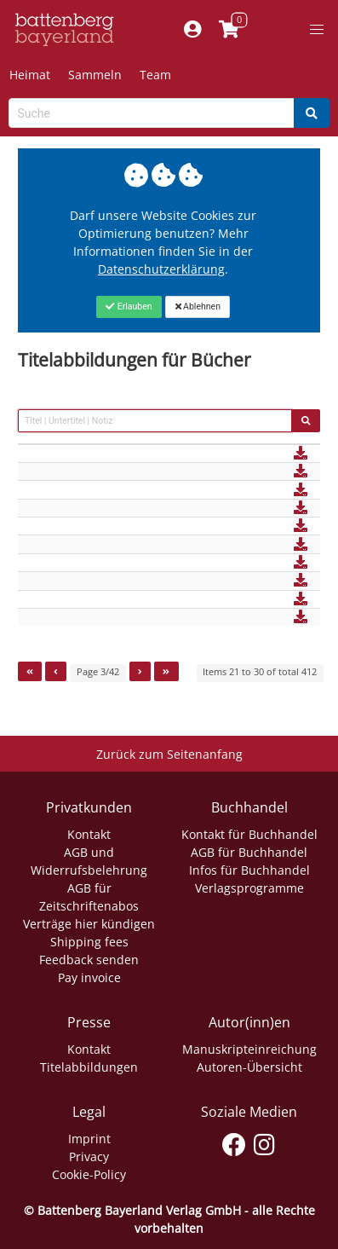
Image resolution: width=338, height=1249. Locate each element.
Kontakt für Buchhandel (249, 834)
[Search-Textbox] (152, 113)
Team (155, 74)
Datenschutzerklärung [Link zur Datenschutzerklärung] (161, 269)
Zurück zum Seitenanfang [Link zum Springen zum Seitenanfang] (169, 754)
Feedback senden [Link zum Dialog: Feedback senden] (89, 959)
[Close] (129, 307)
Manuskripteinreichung (249, 1049)
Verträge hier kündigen (89, 924)
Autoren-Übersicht (249, 1067)
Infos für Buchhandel (249, 870)
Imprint (89, 1138)
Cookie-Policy (89, 1174)
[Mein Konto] (192, 30)
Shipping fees (89, 942)
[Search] (311, 113)
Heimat (29, 74)
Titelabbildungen (89, 1067)
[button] (316, 30)
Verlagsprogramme (249, 888)
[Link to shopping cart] (229, 30)
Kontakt (89, 834)
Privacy (89, 1156)
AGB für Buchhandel (249, 852)
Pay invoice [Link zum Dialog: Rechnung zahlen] (89, 977)
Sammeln (95, 74)
